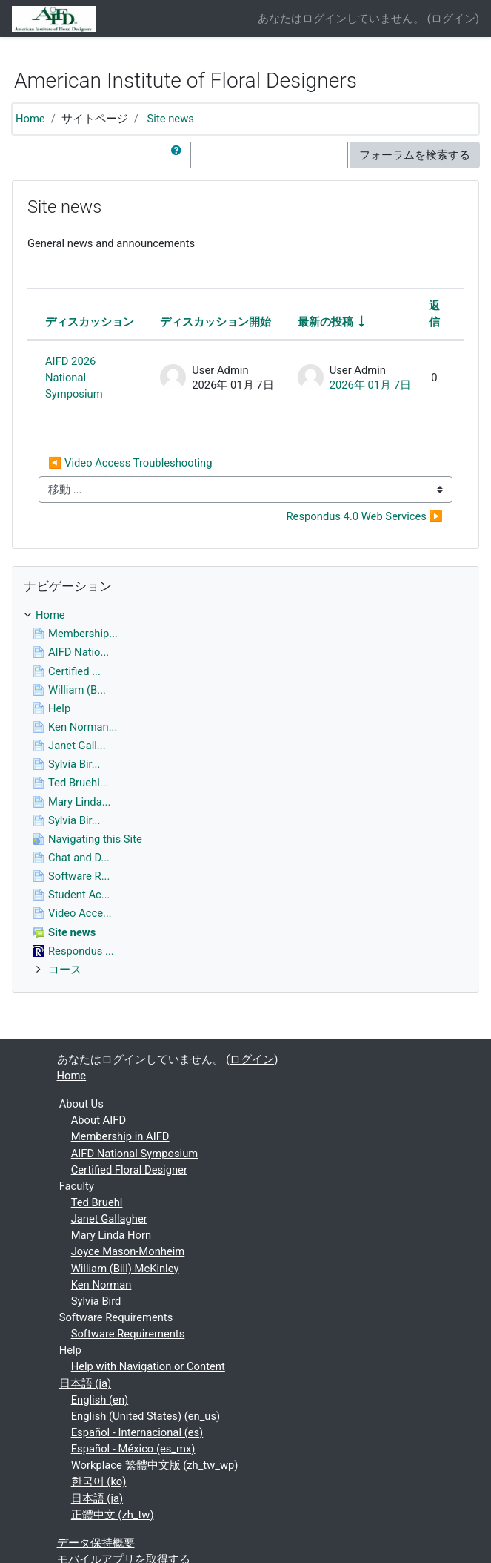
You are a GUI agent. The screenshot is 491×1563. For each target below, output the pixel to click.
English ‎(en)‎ (100, 1399)
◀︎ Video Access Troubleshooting (130, 463)
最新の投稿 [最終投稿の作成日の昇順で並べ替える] (325, 322)
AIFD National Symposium (134, 1153)
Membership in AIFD (120, 1136)
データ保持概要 (96, 1543)
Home (30, 118)
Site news (170, 118)
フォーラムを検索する (414, 155)
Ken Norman (101, 1284)
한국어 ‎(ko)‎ (99, 1481)
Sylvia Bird (96, 1301)
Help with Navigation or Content (148, 1366)
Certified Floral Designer (129, 1170)
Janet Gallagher (109, 1218)
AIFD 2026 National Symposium (74, 378)
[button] (179, 155)
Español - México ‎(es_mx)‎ (133, 1448)
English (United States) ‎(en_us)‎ (146, 1416)
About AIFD (98, 1120)
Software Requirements (128, 1333)
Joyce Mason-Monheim (128, 1251)
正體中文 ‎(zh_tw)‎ (112, 1514)
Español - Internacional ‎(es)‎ (137, 1432)
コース (64, 969)
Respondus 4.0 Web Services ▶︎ (365, 516)
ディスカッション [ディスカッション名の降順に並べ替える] (89, 322)
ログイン (453, 18)
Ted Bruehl (97, 1202)
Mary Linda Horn (111, 1235)
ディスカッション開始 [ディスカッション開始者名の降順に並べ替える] (215, 322)
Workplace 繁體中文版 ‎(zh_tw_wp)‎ (154, 1465)
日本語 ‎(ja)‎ (85, 1383)
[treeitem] (245, 615)
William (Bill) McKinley (125, 1268)
